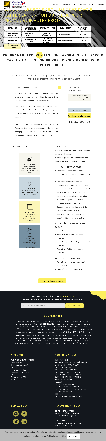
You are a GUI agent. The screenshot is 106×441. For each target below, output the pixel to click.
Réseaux (59, 382)
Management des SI (65, 392)
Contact (14, 367)
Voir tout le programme (52, 281)
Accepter (73, 436)
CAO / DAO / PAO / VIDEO (67, 365)
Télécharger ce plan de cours (79, 116)
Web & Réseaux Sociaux (67, 370)
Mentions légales (18, 370)
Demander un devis (79, 110)
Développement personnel (69, 396)
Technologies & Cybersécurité (71, 362)
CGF (13, 375)
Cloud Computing (64, 384)
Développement (63, 367)
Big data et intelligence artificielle (74, 389)
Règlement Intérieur (20, 372)
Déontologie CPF (18, 377)
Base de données (63, 379)
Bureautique (61, 360)
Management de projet (67, 387)
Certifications (17, 363)
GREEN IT (59, 394)
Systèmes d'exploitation (68, 377)
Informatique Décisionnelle (70, 372)
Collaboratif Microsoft (68, 375)
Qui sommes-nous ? (19, 365)
